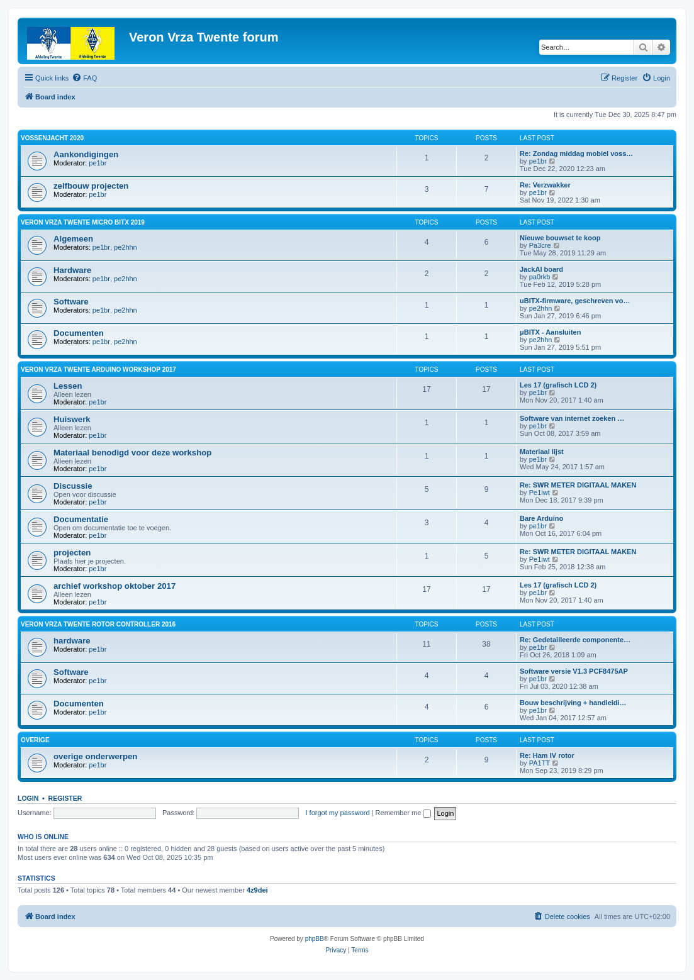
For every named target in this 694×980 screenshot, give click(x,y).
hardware (72, 640)
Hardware (72, 270)
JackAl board (541, 269)
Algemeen (73, 238)
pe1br (97, 163)
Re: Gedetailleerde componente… (575, 639)
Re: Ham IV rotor (547, 755)
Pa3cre (540, 245)
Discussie (72, 486)
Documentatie (80, 519)
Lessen (67, 386)
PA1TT (539, 763)
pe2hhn (125, 247)
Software (71, 301)
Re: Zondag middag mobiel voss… (576, 153)
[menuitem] (84, 78)
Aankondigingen (85, 154)
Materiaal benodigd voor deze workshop (132, 452)
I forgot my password (338, 812)
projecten (72, 552)
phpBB (314, 938)
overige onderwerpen (95, 756)
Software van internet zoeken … (572, 418)
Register (65, 798)
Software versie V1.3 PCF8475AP (574, 671)
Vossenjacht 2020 (52, 138)
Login (28, 798)
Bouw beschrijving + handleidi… (573, 702)
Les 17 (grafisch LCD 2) (558, 385)
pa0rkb (540, 277)
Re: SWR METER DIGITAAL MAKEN (578, 485)
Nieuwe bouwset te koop (560, 238)
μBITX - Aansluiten (550, 332)
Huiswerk (72, 419)
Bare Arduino (541, 518)
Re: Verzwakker (545, 185)
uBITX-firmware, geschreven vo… (575, 300)
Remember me (404, 812)
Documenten (78, 333)
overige (35, 740)
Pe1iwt (539, 492)
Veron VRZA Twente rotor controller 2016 (98, 624)
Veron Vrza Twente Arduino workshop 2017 (98, 369)
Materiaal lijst (542, 451)
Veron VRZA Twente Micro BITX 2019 (83, 222)
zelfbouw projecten (90, 186)
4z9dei (257, 890)
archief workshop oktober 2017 (114, 586)
